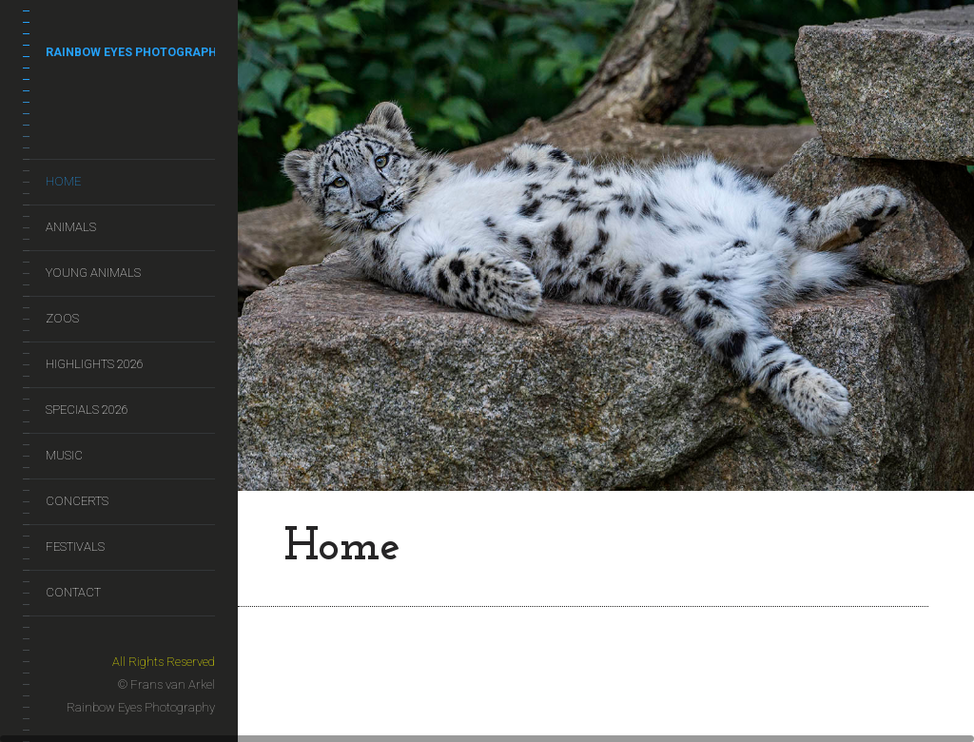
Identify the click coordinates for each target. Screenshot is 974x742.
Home (63, 181)
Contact (73, 592)
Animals (71, 227)
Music (64, 455)
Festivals (75, 546)
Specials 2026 (87, 409)
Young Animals (93, 272)
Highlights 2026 (95, 364)
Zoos (62, 318)
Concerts (77, 501)
